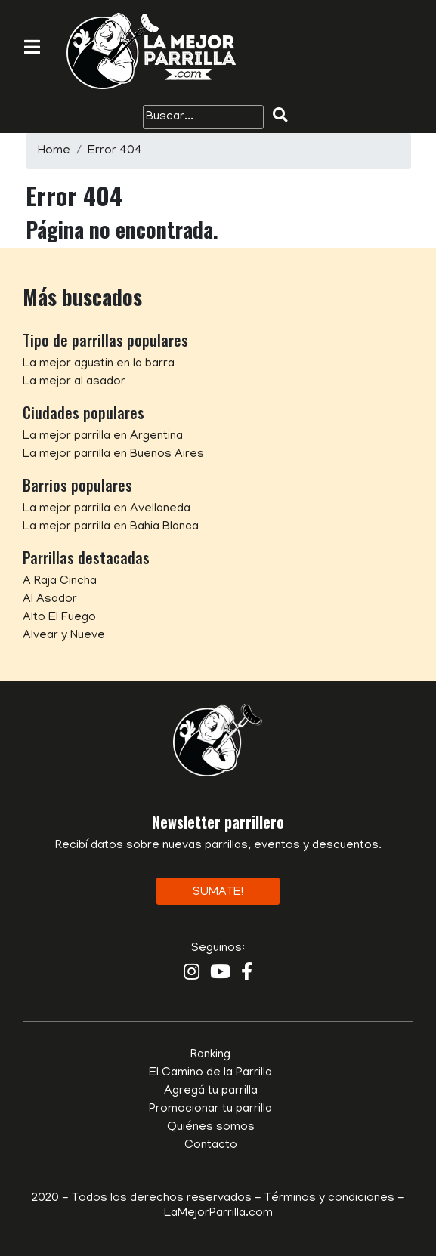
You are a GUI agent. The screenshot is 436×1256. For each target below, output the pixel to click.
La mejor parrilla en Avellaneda (106, 509)
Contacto (210, 1146)
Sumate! (218, 893)
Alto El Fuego (59, 618)
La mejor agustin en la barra (99, 364)
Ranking (210, 1055)
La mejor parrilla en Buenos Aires (113, 454)
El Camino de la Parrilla (210, 1073)
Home (54, 151)
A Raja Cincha (60, 581)
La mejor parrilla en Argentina (103, 436)
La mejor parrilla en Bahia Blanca (111, 527)
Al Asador (50, 599)
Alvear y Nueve (64, 636)
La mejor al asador (74, 382)
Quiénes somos (211, 1127)
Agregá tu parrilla (211, 1091)
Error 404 (115, 151)
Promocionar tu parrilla (210, 1109)
